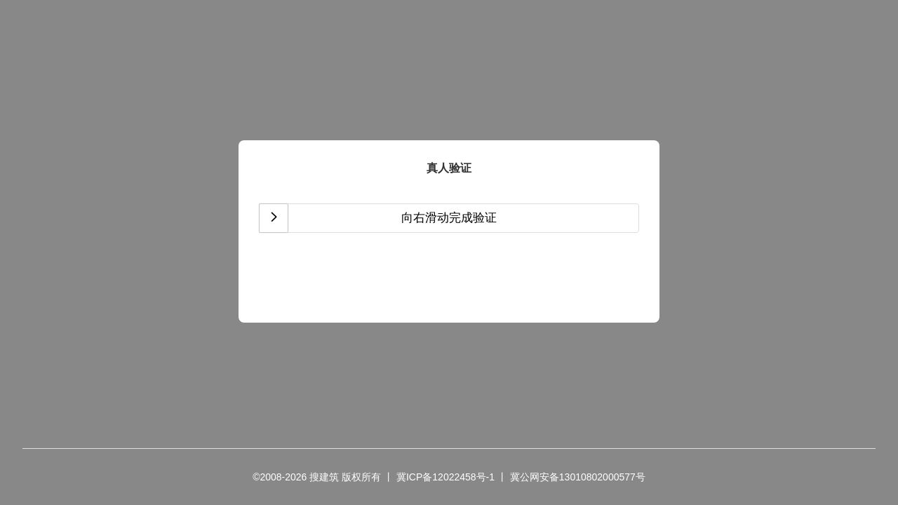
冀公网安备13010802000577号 (577, 477)
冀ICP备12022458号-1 (445, 477)
